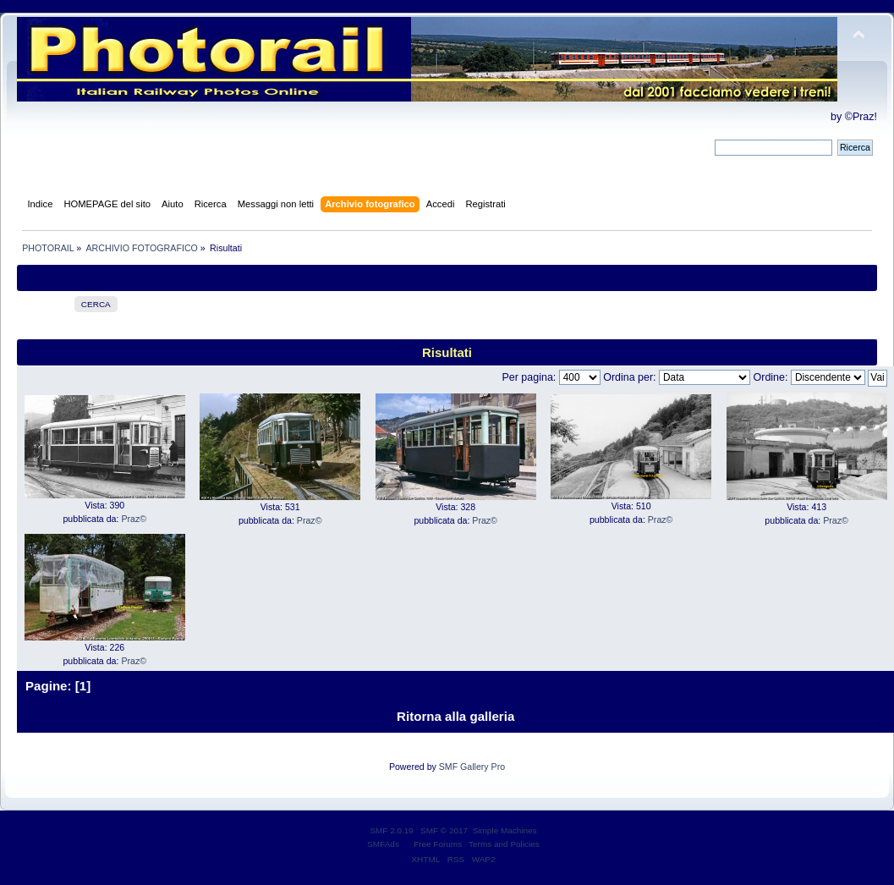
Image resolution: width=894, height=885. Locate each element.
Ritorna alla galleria (455, 716)
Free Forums (438, 844)
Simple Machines (505, 830)
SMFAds (383, 844)
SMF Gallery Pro (472, 766)
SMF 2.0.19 (392, 830)
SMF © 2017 (444, 830)
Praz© (133, 519)
